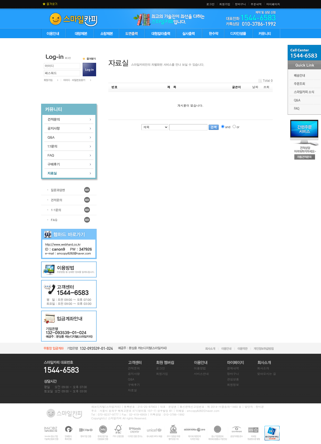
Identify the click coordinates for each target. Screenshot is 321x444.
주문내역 (256, 4)
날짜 (255, 87)
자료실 (132, 390)
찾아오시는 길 (266, 373)
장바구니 (240, 4)
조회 (266, 87)
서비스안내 (201, 373)
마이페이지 (273, 4)
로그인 (210, 4)
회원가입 (224, 4)
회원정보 (233, 384)
